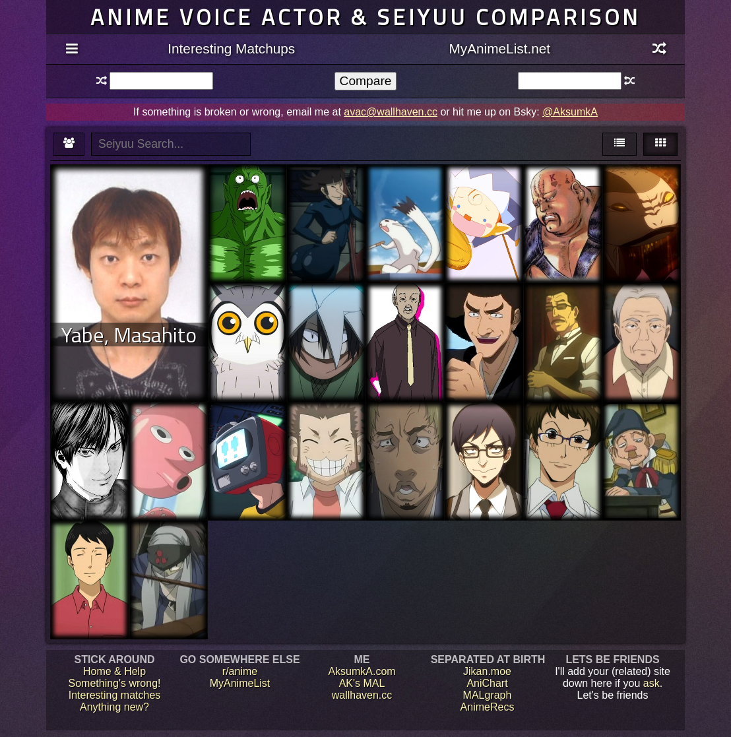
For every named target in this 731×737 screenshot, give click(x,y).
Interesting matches (115, 695)
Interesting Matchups (231, 48)
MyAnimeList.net (499, 48)
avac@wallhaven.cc (390, 111)
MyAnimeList (240, 683)
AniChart (486, 683)
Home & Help (114, 671)
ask (651, 683)
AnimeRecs (488, 707)
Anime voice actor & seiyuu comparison (365, 17)
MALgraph (487, 695)
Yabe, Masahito (129, 334)
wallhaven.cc (362, 695)
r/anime (239, 671)
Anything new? (114, 707)
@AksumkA (570, 111)
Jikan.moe (487, 671)
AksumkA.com (361, 671)
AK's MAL (362, 683)
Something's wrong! (114, 683)
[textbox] (161, 81)
